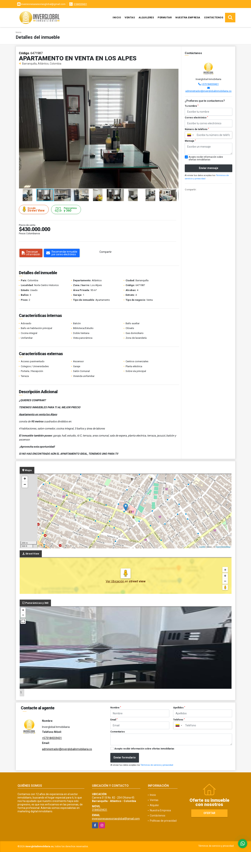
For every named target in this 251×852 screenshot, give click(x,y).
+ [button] (24, 479)
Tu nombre (192, 106)
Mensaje (190, 140)
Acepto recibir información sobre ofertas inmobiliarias (144, 748)
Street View (34, 209)
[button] (175, 72)
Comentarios (117, 731)
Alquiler (154, 805)
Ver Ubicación (115, 581)
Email (114, 719)
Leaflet (202, 547)
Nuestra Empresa (187, 17)
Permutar (165, 17)
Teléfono (179, 719)
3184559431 (80, 4)
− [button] (24, 485)
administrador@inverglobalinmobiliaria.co (208, 91)
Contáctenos (213, 17)
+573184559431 (210, 84)
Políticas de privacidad (163, 820)
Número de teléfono (197, 129)
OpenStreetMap (223, 547)
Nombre (115, 707)
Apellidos (179, 707)
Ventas (130, 17)
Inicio (117, 17)
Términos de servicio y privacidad (156, 765)
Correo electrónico (196, 117)
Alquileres (146, 17)
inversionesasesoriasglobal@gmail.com (116, 818)
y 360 (66, 209)
